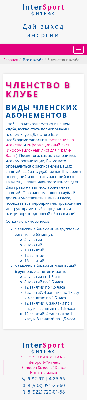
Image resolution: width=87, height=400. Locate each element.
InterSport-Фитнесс (44, 362)
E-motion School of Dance (43, 367)
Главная (10, 59)
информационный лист (48, 144)
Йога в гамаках (43, 372)
